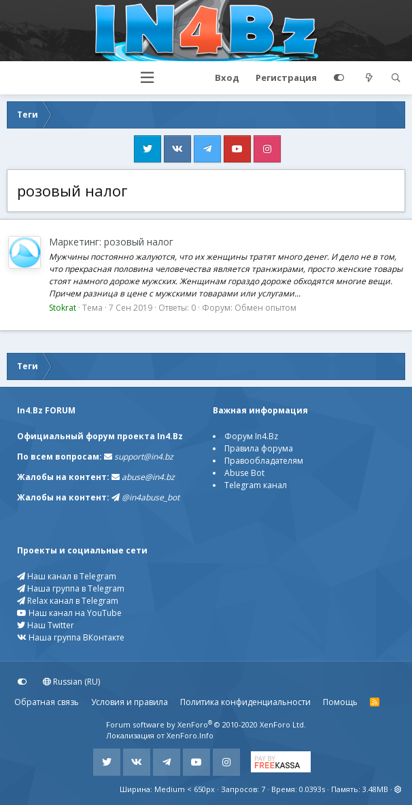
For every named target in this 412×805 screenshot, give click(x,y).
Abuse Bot (244, 473)
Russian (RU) (71, 681)
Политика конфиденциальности (245, 702)
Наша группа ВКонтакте (70, 637)
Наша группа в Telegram (70, 588)
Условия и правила (129, 702)
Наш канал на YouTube (69, 613)
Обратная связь (46, 702)
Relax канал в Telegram (67, 600)
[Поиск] (395, 78)
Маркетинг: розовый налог (111, 241)
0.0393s (312, 789)
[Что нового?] (369, 78)
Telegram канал (255, 485)
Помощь (340, 702)
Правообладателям (263, 460)
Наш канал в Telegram (66, 576)
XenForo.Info (190, 735)
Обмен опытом (265, 307)
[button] (147, 78)
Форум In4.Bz (251, 436)
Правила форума (258, 448)
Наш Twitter (45, 625)
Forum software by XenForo (206, 724)
